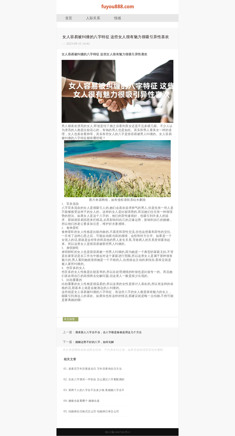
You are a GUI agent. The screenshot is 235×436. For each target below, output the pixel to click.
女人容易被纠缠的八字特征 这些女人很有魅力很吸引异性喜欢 (115, 37)
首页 (68, 18)
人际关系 (93, 18)
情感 (117, 18)
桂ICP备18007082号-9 (117, 432)
